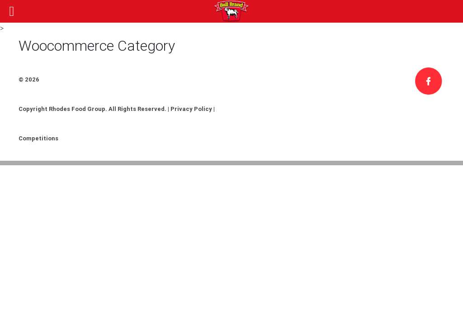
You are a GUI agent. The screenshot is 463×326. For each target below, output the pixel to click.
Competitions (38, 138)
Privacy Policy (191, 109)
